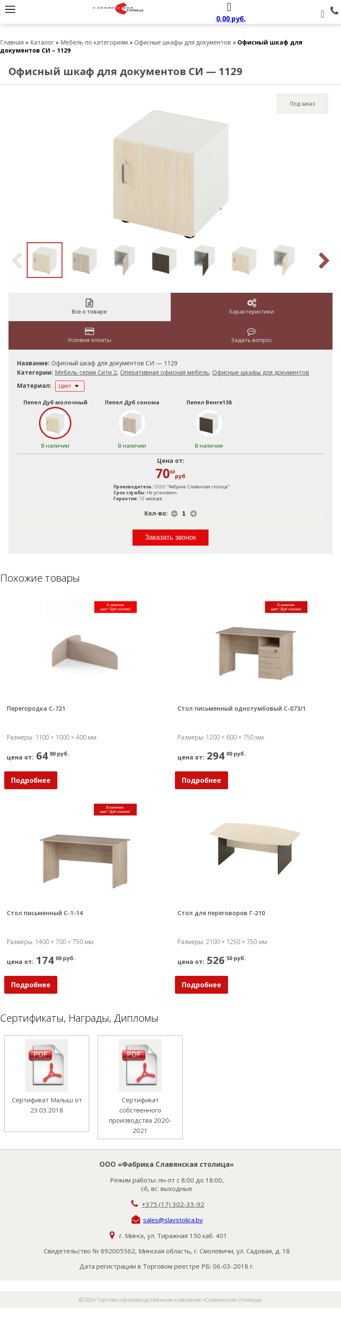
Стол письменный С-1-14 (45, 913)
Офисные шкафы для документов (182, 42)
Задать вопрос (251, 335)
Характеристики (251, 307)
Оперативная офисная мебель (164, 372)
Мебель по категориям (94, 42)
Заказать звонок (170, 537)
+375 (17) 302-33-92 (173, 1204)
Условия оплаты (89, 335)
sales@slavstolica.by (173, 1220)
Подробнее (31, 780)
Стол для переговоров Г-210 (221, 913)
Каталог (42, 42)
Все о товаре (89, 307)
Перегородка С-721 (36, 708)
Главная (12, 42)
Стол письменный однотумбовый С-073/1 (242, 708)
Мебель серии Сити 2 (86, 372)
